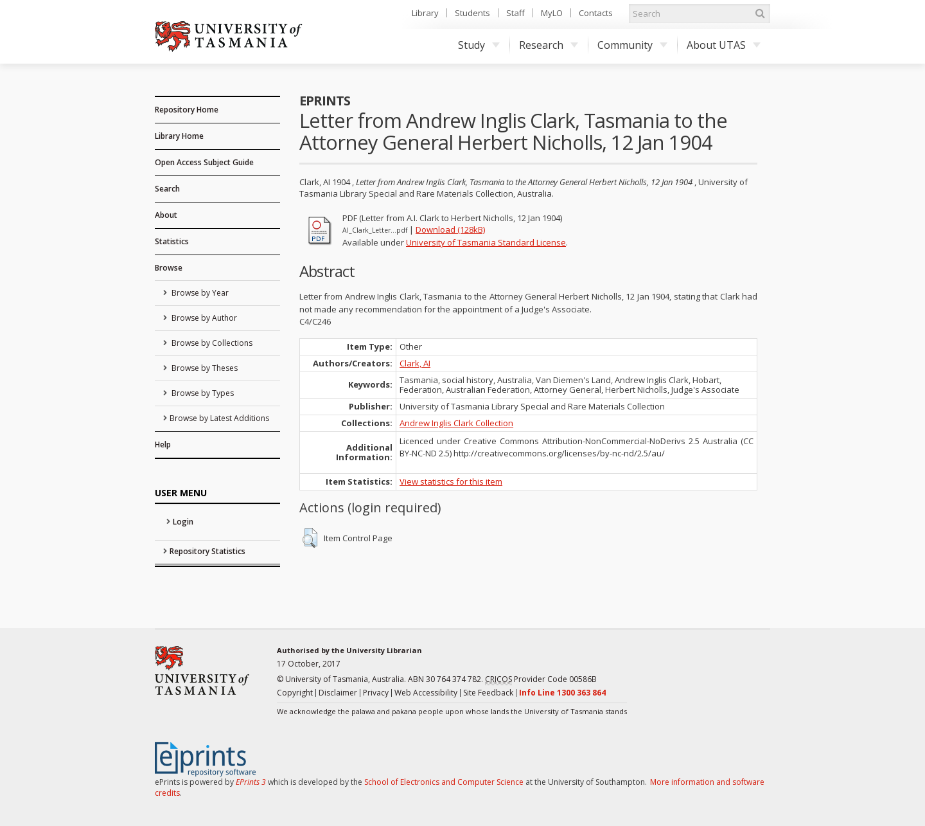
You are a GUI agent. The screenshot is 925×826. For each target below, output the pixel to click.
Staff (515, 13)
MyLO (552, 13)
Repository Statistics (207, 551)
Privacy (376, 692)
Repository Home (186, 109)
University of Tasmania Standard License (486, 242)
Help (163, 444)
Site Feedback (488, 692)
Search (167, 188)
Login (183, 521)
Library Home (179, 135)
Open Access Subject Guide (204, 162)
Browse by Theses (204, 368)
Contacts (596, 13)
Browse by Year (199, 292)
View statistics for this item (451, 481)
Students (472, 13)
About (166, 215)
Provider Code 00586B (541, 679)
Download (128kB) (450, 229)
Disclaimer (338, 692)
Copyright (295, 692)
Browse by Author (203, 317)
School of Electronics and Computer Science (444, 782)
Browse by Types (202, 393)
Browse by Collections (211, 342)
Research (548, 45)
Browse (168, 267)
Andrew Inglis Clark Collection (456, 423)
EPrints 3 (251, 782)
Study (479, 45)
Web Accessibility (425, 692)
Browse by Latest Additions (219, 418)
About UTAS (724, 45)
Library (425, 13)
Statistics (172, 241)
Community (632, 45)
